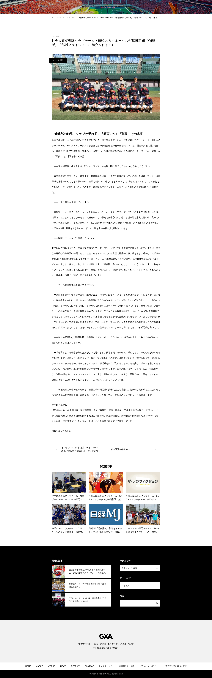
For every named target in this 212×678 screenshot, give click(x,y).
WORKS (51, 666)
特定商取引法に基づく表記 (175, 666)
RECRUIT (75, 666)
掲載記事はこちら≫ (61, 431)
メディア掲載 (58, 60)
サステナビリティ (106, 666)
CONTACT (89, 666)
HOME (28, 666)
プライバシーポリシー (149, 666)
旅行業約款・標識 (126, 666)
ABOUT (39, 666)
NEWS (63, 666)
